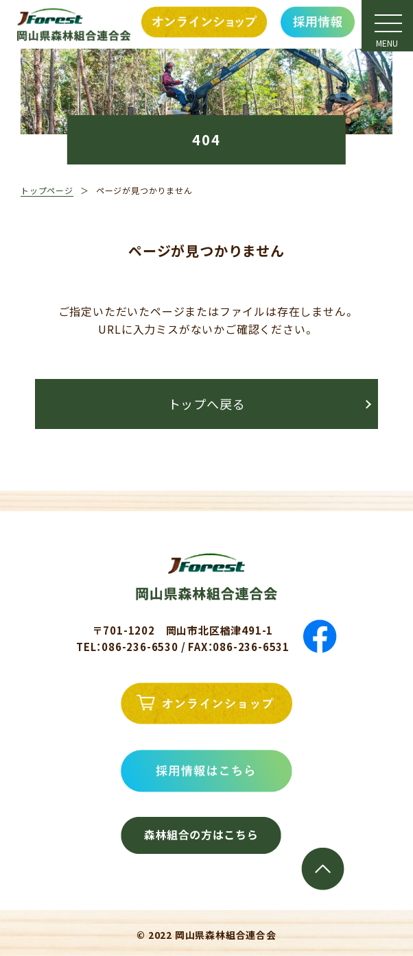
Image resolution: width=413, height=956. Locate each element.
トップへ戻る (207, 404)
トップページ (47, 190)
